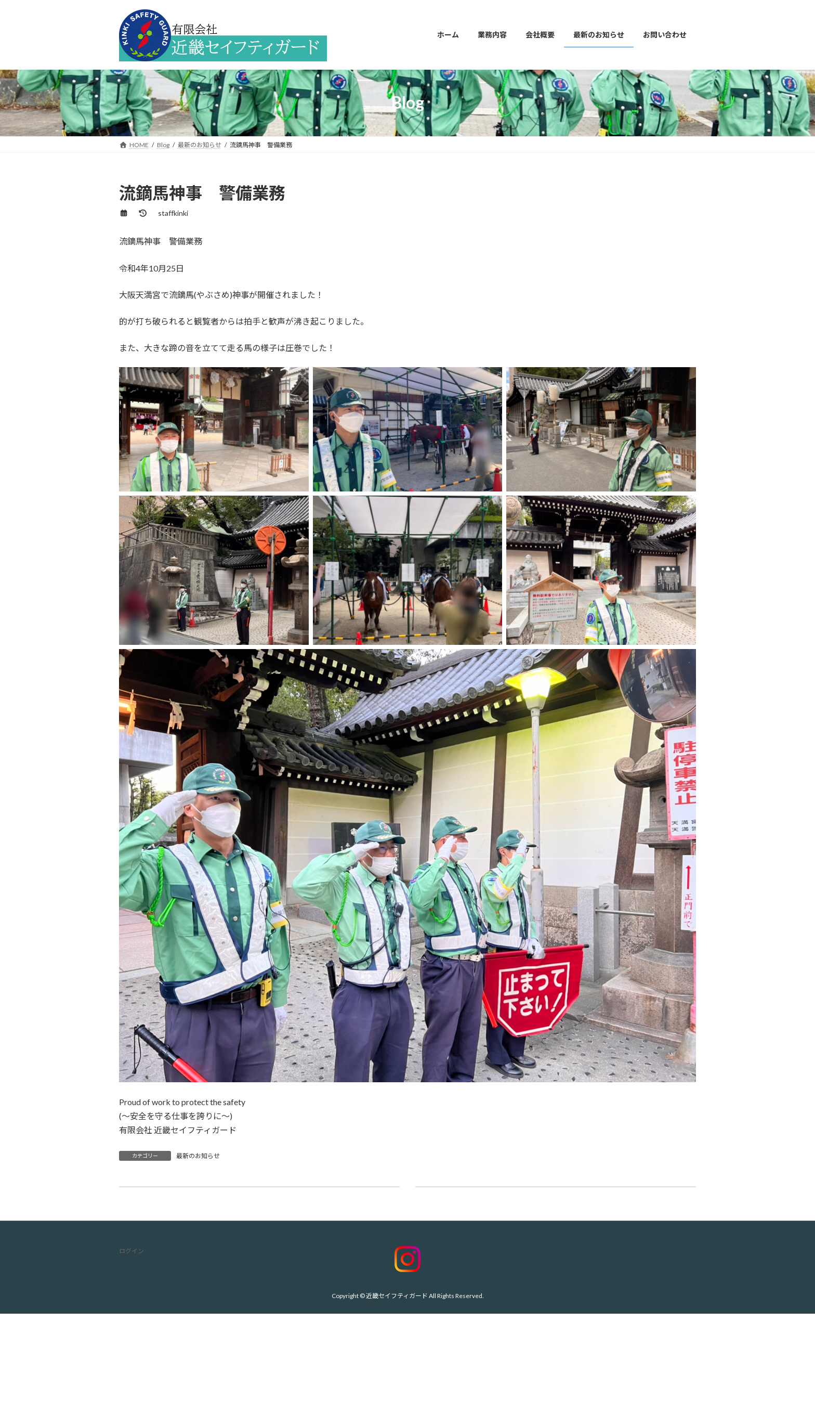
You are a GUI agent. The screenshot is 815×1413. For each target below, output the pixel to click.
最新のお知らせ (198, 1156)
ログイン (131, 1251)
